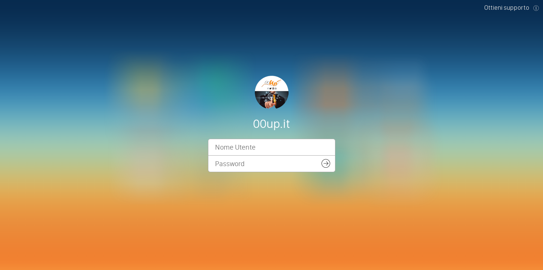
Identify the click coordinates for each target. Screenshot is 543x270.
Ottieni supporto (506, 7)
